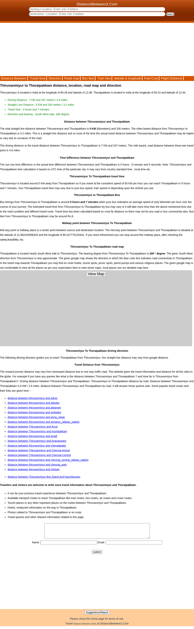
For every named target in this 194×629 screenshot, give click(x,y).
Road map (71, 78)
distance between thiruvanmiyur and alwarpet (34, 407)
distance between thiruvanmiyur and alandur (34, 402)
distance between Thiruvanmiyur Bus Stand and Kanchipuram (44, 476)
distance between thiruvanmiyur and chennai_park (37, 464)
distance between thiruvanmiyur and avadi (32, 436)
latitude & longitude (127, 78)
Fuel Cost (151, 78)
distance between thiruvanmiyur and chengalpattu (37, 445)
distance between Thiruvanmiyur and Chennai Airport (39, 450)
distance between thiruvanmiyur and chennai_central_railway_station (48, 459)
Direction (54, 78)
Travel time (37, 78)
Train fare (104, 78)
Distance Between (14, 78)
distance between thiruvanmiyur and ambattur (34, 412)
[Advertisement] (97, 49)
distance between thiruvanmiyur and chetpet (33, 469)
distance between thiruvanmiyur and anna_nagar (36, 417)
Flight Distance (171, 78)
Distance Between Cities (85, 626)
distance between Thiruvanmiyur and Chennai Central (39, 455)
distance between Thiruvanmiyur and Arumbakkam (37, 431)
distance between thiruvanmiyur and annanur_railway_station (44, 421)
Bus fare (88, 78)
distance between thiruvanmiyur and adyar (32, 398)
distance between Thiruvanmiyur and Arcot (33, 426)
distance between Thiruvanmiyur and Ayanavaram (37, 440)
